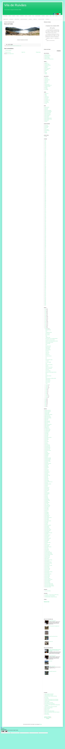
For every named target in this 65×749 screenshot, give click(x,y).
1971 (45, 248)
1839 (45, 166)
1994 (45, 272)
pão (45, 71)
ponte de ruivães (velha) (48, 112)
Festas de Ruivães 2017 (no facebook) (49, 703)
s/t (49, 631)
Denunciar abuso (46, 601)
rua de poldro (46, 501)
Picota (46, 373)
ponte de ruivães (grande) (48, 110)
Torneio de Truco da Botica (48, 364)
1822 (45, 159)
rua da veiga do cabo (47, 475)
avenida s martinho (47, 412)
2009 (45, 287)
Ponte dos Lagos (47, 333)
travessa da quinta (47, 567)
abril (46, 393)
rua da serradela (47, 469)
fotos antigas (46, 127)
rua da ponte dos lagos (47, 461)
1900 (45, 205)
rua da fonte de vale (47, 449)
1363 (45, 140)
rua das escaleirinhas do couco (48, 481)
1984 (45, 261)
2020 (45, 299)
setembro (47, 387)
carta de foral (17, 19)
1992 (45, 270)
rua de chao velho (47, 489)
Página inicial (5, 19)
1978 (45, 255)
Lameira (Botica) (47, 348)
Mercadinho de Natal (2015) (52, 671)
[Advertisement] (52, 610)
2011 (45, 327)
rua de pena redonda (47, 500)
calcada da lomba (47, 413)
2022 (45, 301)
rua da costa (46, 440)
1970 (45, 247)
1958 (45, 235)
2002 (45, 280)
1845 (45, 170)
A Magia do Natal (47, 337)
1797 (45, 151)
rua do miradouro (47, 526)
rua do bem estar (47, 514)
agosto (46, 388)
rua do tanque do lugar (47, 542)
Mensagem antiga (38, 52)
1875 (45, 189)
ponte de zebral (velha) (48, 114)
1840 (45, 167)
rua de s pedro (46, 503)
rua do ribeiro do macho (48, 538)
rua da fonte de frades (47, 448)
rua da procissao (47, 464)
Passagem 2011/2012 (48, 329)
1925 (45, 216)
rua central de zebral (47, 430)
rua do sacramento (47, 539)
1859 (45, 179)
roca (33, 15)
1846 (45, 171)
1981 (45, 258)
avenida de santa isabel (48, 410)
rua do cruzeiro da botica (48, 520)
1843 (45, 169)
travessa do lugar (47, 577)
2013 (45, 325)
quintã (30, 15)
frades (18, 15)
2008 (45, 286)
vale (50, 15)
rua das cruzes (46, 479)
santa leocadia (37, 15)
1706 (45, 144)
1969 (45, 246)
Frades (46, 344)
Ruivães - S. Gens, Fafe (52, 666)
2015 (45, 294)
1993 (45, 271)
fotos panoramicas (17, 45)
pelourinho (46, 87)
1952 (45, 231)
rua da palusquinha (47, 453)
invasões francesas (47, 84)
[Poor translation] (6, 731)
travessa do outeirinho (47, 578)
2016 (45, 295)
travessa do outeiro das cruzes (48, 579)
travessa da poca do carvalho (48, 565)
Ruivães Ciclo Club (47, 708)
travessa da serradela (47, 568)
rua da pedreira (47, 454)
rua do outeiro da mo (47, 528)
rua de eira (46, 491)
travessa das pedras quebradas (48, 571)
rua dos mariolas (47, 545)
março (46, 394)
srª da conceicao (47, 97)
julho (46, 389)
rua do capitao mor (47, 515)
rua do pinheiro (47, 533)
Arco (46, 357)
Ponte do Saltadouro (48, 349)
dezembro (47, 328)
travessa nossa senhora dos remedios (49, 585)
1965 (45, 242)
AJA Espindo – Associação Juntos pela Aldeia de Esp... (52, 594)
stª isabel (46, 103)
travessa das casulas (47, 569)
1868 (45, 184)
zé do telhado (46, 89)
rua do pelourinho (47, 531)
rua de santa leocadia (47, 505)
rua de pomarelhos (47, 502)
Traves (46, 363)
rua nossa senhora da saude (48, 552)
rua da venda (46, 476)
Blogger (41, 724)
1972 (45, 249)
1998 (45, 275)
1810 (45, 156)
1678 (45, 142)
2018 (45, 297)
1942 (45, 223)
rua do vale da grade (47, 544)
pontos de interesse (24, 19)
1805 (45, 153)
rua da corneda (46, 439)
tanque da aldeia (47, 558)
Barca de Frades (47, 334)
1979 (45, 256)
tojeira (47, 15)
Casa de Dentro (47, 698)
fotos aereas (46, 125)
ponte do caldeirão (47, 115)
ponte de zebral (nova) (47, 113)
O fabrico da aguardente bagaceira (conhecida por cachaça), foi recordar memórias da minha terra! (55, 650)
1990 (45, 268)
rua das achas (46, 477)
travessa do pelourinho (47, 580)
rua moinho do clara (47, 551)
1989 (45, 267)
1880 (45, 193)
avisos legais (46, 717)
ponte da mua (46, 108)
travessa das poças (47, 572)
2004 (45, 282)
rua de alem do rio (47, 487)
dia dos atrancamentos (47, 68)
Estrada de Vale (47, 354)
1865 (45, 182)
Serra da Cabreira (47, 714)
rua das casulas (47, 478)
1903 (45, 206)
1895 (45, 203)
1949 (45, 229)
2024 (45, 311)
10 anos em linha (41, 19)
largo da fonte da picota (48, 416)
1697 (45, 143)
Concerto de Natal (47, 343)
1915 (45, 209)
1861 (45, 181)
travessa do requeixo (47, 581)
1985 (45, 262)
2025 (45, 305)
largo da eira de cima (47, 415)
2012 (45, 326)
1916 (45, 210)
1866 (45, 183)
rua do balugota (47, 513)
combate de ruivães (47, 79)
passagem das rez (47, 427)
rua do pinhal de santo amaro (48, 532)
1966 (45, 243)
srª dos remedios (47, 102)
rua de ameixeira (47, 488)
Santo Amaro (47, 369)
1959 (45, 236)
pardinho (46, 70)
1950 (45, 230)
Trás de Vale (47, 353)
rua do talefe (46, 541)
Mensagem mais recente (8, 52)
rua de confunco (47, 490)
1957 (45, 234)
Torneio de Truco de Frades (49, 367)
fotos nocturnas (47, 129)
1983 (45, 260)
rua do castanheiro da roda (48, 517)
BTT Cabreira (46, 697)
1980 (45, 257)
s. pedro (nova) (47, 96)
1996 (45, 273)
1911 (45, 208)
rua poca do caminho (47, 555)
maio (46, 392)
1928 (45, 217)
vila (53, 15)
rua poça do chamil (47, 557)
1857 (45, 178)
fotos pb (46, 131)
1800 (45, 152)
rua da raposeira (47, 467)
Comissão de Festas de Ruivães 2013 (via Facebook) (51, 700)
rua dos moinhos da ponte (48, 546)
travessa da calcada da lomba (48, 559)
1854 (45, 177)
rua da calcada (46, 435)
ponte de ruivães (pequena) (48, 111)
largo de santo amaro (47, 422)
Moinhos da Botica (47, 347)
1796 (45, 150)
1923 (45, 215)
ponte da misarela (47, 107)
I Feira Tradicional (47, 380)
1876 (45, 190)
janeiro (47, 397)
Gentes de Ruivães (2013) (52, 620)
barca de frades (10, 45)
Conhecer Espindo (47, 701)
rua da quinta (46, 465)
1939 (45, 220)
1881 (45, 194)
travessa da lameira (47, 564)
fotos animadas (47, 126)
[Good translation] (2, 731)
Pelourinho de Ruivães (47, 55)
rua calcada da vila (47, 428)
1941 (45, 222)
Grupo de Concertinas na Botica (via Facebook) (51, 706)
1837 (45, 165)
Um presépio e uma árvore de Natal (50, 339)
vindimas (46, 73)
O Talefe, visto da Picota (48, 368)
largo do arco (46, 423)
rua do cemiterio (47, 518)
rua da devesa (46, 443)
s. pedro (46, 95)
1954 (45, 232)
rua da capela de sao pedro (48, 437)
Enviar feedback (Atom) (10, 53)
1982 (45, 259)
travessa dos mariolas (47, 582)
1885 (45, 196)
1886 (45, 197)
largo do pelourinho (47, 425)
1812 (45, 157)
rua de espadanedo (47, 493)
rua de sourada (46, 507)
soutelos (43, 15)
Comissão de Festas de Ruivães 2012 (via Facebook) (51, 699)
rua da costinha (47, 441)
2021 (45, 300)
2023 (45, 312)
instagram (46, 132)
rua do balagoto (47, 512)
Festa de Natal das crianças (48, 359)
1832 (45, 164)
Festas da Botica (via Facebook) (49, 702)
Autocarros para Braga (47, 590)
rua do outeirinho (47, 527)
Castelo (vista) (47, 352)
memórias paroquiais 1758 (48, 85)
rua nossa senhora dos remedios (49, 554)
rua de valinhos (47, 508)
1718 (45, 145)
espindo (13, 15)
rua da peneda (46, 455)
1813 (45, 158)
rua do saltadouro (47, 540)
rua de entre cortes (47, 492)
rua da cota (46, 442)
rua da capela (46, 436)
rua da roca (46, 468)
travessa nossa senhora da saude (49, 583)
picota (26, 15)
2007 (45, 285)
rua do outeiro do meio (47, 530)
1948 (45, 228)
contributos (47, 19)
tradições (46, 72)
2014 (45, 293)
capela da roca (46, 93)
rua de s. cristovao (47, 504)
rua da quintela (46, 466)
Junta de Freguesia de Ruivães (48, 707)
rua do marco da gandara (48, 525)
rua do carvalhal (47, 516)
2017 (45, 296)
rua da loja (46, 451)
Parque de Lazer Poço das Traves (53, 636)
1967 (45, 244)
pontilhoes (46, 121)
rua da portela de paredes (48, 463)
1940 (45, 221)
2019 (45, 298)
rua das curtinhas (47, 480)
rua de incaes (46, 494)
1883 (45, 195)
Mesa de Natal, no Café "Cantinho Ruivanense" (51, 338)
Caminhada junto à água (48, 332)
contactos (30, 19)
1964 (45, 241)
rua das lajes (46, 482)
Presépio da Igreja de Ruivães (49, 342)
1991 (45, 269)
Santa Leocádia (47, 713)
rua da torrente (46, 474)
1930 (45, 218)
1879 (45, 192)
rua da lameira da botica (48, 450)
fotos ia (46, 128)
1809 (45, 155)
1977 (45, 254)
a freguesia (11, 19)
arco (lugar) (5, 15)
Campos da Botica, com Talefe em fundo (50, 378)
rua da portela (46, 462)
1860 (45, 180)
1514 (45, 141)
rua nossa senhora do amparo (48, 553)
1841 (45, 168)
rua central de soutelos (47, 429)
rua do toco (46, 543)
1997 (45, 274)
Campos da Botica (47, 379)
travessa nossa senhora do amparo (49, 584)
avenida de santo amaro (48, 411)
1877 (45, 191)
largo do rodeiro (47, 426)
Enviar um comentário (8, 50)
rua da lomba (46, 452)
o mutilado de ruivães (47, 86)
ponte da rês (46, 109)
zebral (56, 15)
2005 (45, 283)
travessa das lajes (47, 570)
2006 (45, 284)
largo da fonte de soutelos (48, 417)
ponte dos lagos (47, 120)
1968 (45, 245)
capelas (46, 94)
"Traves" (46, 383)
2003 (45, 281)
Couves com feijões (48, 370)
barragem (14, 45)
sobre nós (35, 19)
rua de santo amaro (47, 506)
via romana (46, 88)
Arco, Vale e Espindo (48, 362)
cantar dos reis (46, 66)
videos (44, 136)
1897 (45, 204)
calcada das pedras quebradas (48, 414)
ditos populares (47, 69)
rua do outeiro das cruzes (48, 529)
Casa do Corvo (51, 641)
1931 (45, 219)
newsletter (47, 718)
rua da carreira (46, 438)
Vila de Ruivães (15, 5)
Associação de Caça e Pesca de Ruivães (50, 595)
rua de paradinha (47, 499)
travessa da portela (47, 566)
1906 (45, 207)
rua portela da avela (47, 556)
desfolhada (46, 67)
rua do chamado (47, 519)
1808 (45, 154)
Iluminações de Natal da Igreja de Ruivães (50, 372)
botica (10, 15)
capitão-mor (46, 77)
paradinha (22, 15)
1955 (45, 233)
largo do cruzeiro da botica (48, 424)
